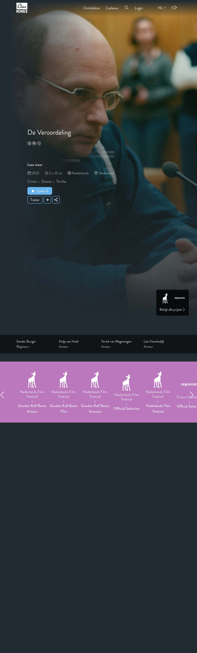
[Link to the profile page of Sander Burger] (34, 341)
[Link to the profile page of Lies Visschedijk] (162, 341)
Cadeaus (112, 5)
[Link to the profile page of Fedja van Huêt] (77, 341)
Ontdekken (91, 5)
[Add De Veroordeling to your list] (47, 200)
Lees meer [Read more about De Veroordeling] (34, 164)
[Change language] (161, 7)
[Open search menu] (126, 5)
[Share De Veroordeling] (56, 200)
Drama (46, 181)
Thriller (61, 181)
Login (139, 5)
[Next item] (193, 394)
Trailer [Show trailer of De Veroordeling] (35, 199)
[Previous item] (4, 394)
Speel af (39, 191)
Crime (32, 181)
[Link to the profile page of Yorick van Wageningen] (119, 341)
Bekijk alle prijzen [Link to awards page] (173, 309)
